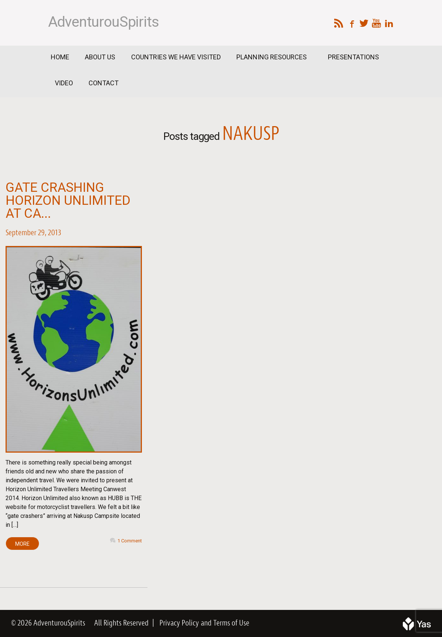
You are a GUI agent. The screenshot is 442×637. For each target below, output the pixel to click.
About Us (100, 57)
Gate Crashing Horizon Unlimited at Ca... (68, 200)
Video (64, 83)
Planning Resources (272, 57)
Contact (104, 83)
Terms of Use (231, 623)
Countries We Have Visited (176, 57)
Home (60, 57)
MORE (22, 544)
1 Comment (129, 541)
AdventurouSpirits (103, 21)
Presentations (353, 57)
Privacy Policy (179, 623)
